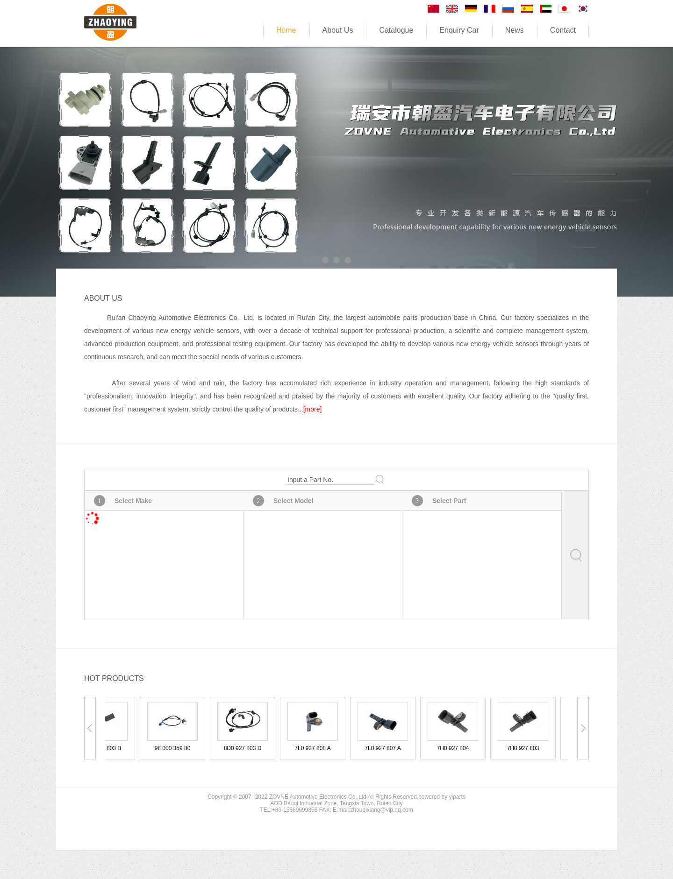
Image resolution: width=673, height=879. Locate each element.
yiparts (457, 797)
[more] (312, 409)
